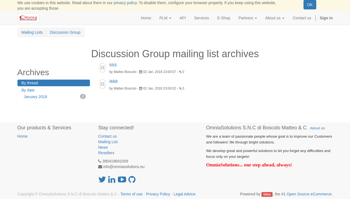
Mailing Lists (32, 32)
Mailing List (108, 142)
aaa (113, 81)
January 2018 (55, 96)
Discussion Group (65, 32)
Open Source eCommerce (309, 194)
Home (22, 136)
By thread (30, 83)
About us (317, 128)
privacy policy (125, 3)
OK (310, 4)
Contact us (107, 136)
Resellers (106, 153)
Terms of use (131, 194)
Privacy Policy (158, 194)
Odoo (267, 194)
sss (113, 64)
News (103, 147)
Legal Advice (184, 194)
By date (28, 90)
